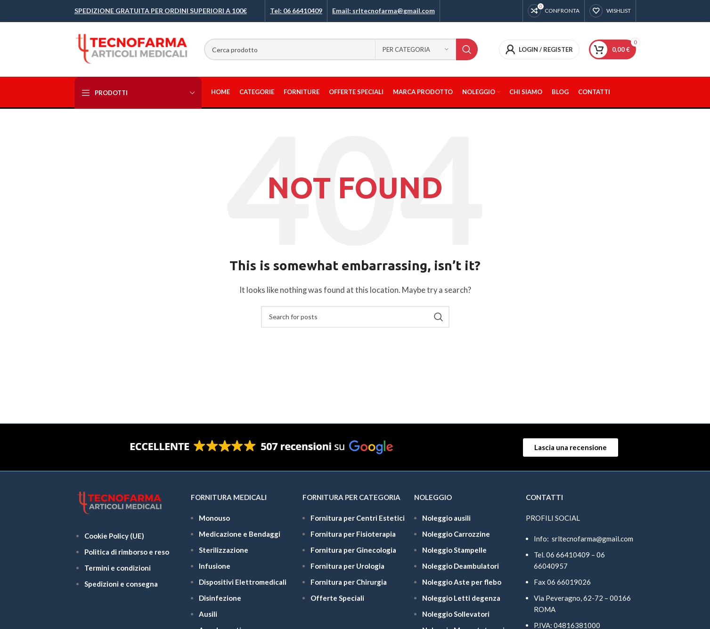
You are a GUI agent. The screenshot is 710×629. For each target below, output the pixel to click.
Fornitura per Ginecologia (353, 550)
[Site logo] (132, 48)
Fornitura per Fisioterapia (353, 534)
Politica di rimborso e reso (126, 552)
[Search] (341, 49)
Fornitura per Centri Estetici (357, 518)
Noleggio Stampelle (454, 550)
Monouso (214, 518)
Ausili (208, 614)
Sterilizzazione (223, 550)
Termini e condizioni (117, 568)
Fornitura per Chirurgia (348, 582)
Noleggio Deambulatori (460, 566)
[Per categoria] (415, 49)
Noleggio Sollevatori (456, 614)
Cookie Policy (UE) (114, 536)
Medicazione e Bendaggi (239, 534)
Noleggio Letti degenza (461, 598)
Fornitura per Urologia (347, 566)
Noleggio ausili (446, 518)
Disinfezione (220, 598)
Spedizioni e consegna (121, 584)
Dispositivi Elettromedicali (242, 582)
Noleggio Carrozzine (456, 534)
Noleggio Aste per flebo (461, 582)
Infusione (214, 566)
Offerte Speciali (337, 598)
